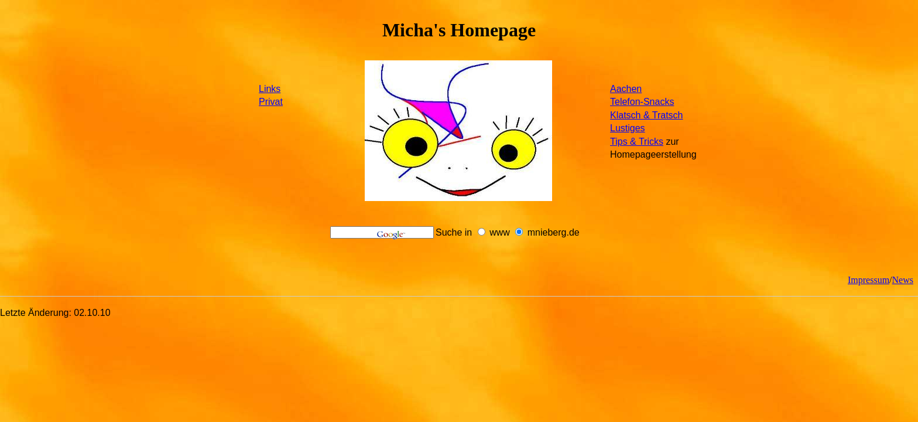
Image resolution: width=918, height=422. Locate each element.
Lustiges (627, 128)
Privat (271, 102)
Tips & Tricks (636, 142)
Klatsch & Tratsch (646, 115)
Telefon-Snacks (642, 102)
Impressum (868, 280)
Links (269, 89)
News (902, 280)
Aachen (626, 89)
